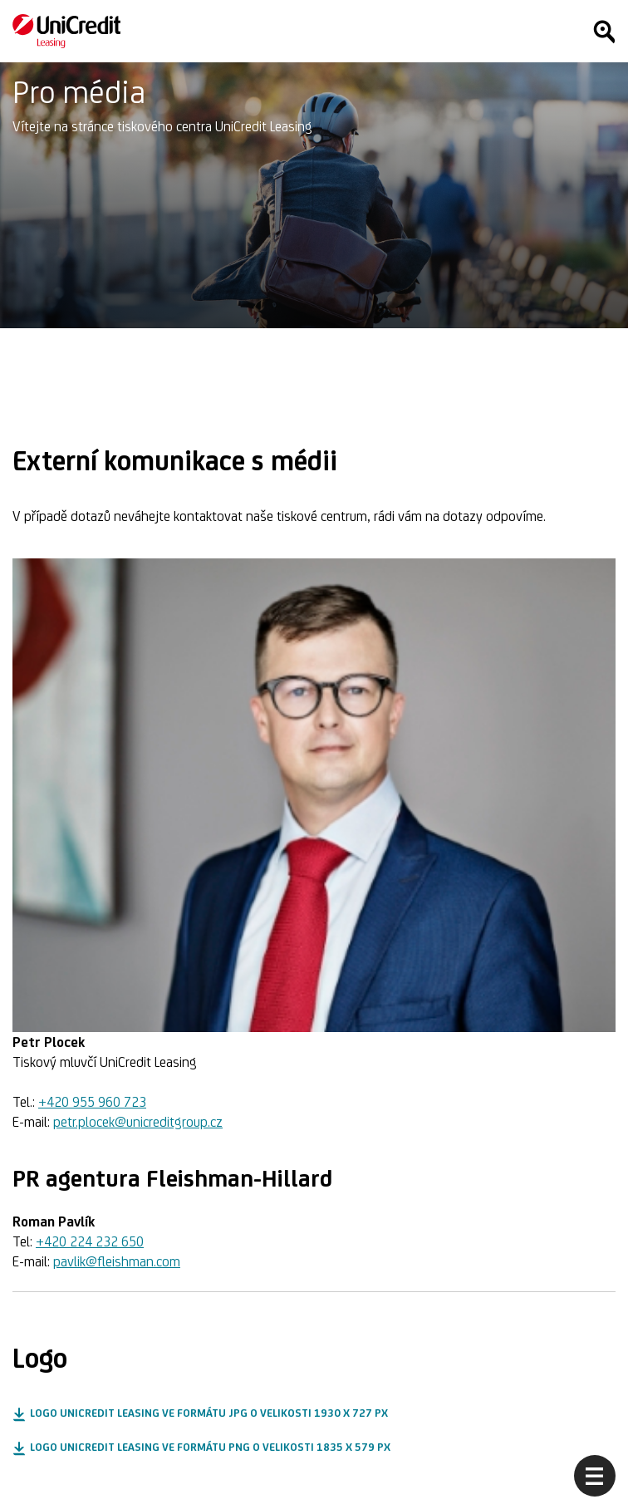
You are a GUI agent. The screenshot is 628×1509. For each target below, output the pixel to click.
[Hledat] (604, 31)
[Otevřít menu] (595, 1476)
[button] (200, 1414)
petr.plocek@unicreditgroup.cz (138, 1121)
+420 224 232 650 (90, 1241)
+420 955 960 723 (92, 1102)
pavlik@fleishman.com (116, 1261)
